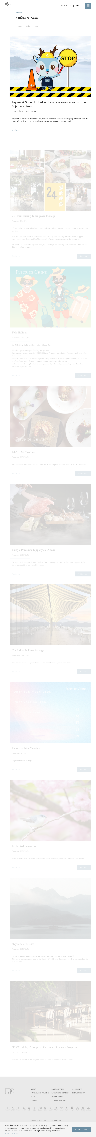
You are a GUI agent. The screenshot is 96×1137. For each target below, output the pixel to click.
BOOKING (66, 6)
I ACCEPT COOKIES (81, 1129)
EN (78, 6)
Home (18, 12)
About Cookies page (12, 1133)
